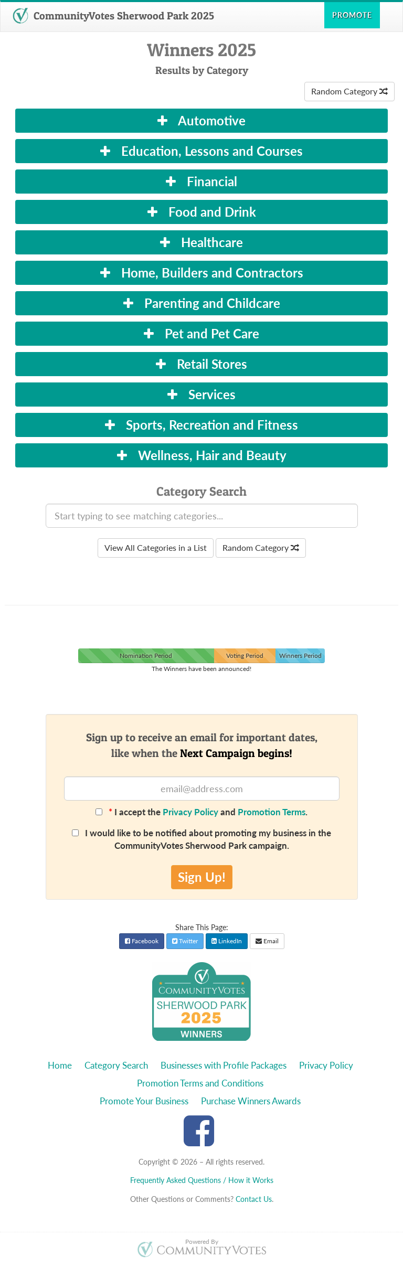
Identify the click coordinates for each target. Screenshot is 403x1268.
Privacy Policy (190, 811)
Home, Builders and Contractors (201, 272)
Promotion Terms (271, 811)
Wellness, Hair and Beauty (202, 455)
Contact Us (254, 1199)
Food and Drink (201, 211)
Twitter (185, 941)
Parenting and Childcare (201, 303)
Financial (201, 181)
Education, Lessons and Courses (201, 150)
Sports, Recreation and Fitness (201, 424)
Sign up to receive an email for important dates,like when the (201, 745)
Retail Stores (201, 363)
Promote (352, 14)
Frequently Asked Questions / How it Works (201, 1180)
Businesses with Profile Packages (224, 1065)
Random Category (349, 91)
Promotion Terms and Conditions (200, 1083)
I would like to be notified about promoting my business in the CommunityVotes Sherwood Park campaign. (201, 839)
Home (60, 1065)
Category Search (116, 1065)
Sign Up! (202, 877)
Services (201, 394)
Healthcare (201, 242)
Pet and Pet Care (201, 333)
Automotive (201, 120)
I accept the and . (201, 811)
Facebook (141, 941)
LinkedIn (226, 941)
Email (267, 941)
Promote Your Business (144, 1100)
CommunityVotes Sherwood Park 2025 (113, 15)
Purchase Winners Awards (251, 1100)
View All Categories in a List (155, 547)
